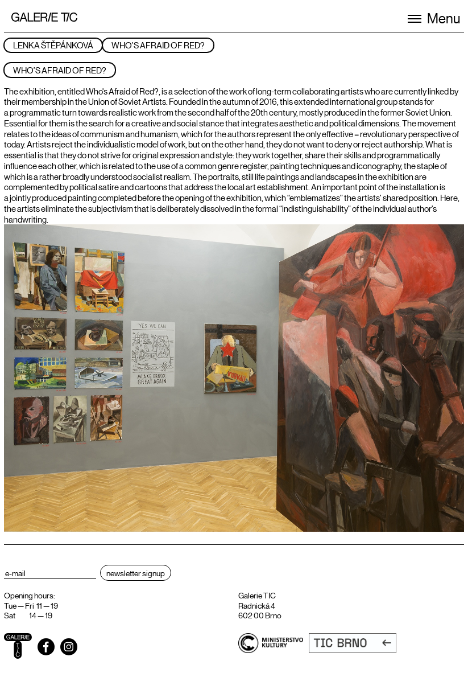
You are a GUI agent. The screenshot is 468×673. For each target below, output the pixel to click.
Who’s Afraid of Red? (158, 44)
